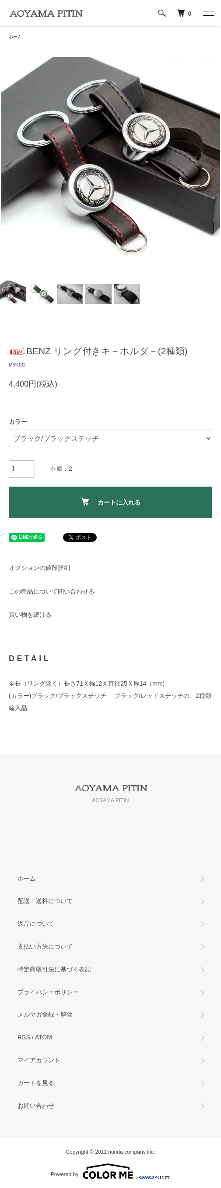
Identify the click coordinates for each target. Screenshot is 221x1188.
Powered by (110, 1171)
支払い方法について (45, 946)
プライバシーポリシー (48, 992)
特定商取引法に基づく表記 (54, 969)
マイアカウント (39, 1060)
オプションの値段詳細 (39, 567)
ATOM (43, 1037)
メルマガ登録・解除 (45, 1014)
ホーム (15, 36)
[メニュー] (208, 13)
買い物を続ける (30, 614)
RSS (24, 1037)
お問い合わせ (36, 1105)
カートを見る (36, 1082)
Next (211, 166)
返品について (36, 923)
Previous (10, 166)
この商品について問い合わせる (52, 591)
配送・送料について (45, 900)
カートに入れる (110, 502)
